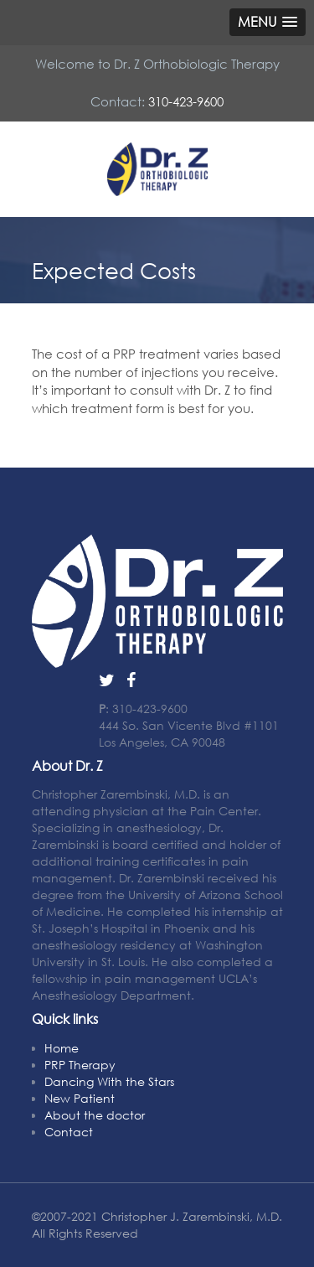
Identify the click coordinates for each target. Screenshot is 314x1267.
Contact (68, 1132)
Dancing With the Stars (109, 1081)
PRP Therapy (80, 1065)
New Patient (79, 1098)
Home (61, 1048)
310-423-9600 (186, 101)
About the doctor (94, 1115)
